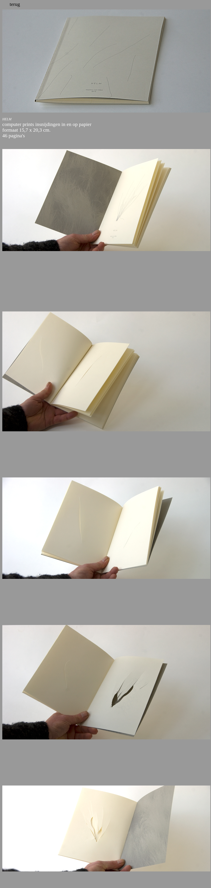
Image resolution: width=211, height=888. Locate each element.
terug (15, 4)
